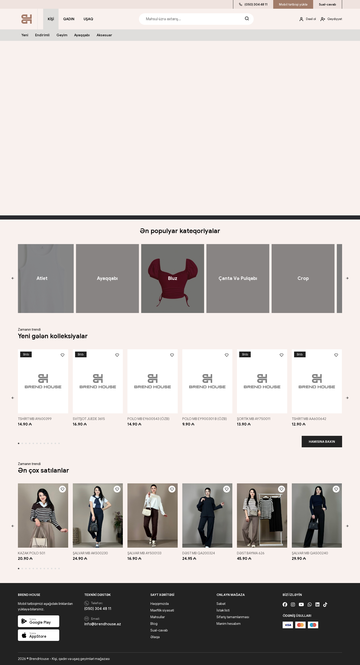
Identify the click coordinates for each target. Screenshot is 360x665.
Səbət (221, 604)
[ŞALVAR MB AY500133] (152, 515)
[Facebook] (285, 605)
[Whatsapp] (310, 605)
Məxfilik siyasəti (162, 610)
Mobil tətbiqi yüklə (293, 4)
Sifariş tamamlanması (233, 617)
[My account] (306, 19)
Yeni (24, 35)
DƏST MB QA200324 (198, 553)
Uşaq (88, 19)
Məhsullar (157, 617)
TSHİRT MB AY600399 (35, 419)
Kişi (51, 19)
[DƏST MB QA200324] (207, 515)
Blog (154, 624)
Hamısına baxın (322, 442)
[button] (12, 278)
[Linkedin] (317, 605)
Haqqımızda (159, 604)
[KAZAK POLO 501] (43, 515)
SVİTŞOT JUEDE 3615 (89, 419)
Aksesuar (104, 35)
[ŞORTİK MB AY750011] (262, 381)
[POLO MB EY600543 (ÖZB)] (152, 381)
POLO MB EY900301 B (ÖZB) (204, 419)
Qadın (68, 19)
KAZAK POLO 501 (31, 553)
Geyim (61, 35)
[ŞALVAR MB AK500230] (98, 515)
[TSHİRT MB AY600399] (43, 381)
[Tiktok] (325, 605)
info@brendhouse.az (102, 624)
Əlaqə (155, 637)
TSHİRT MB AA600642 (309, 419)
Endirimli (42, 35)
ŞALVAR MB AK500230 (90, 553)
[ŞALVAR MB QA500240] (317, 515)
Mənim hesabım (229, 624)
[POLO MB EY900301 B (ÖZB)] (207, 381)
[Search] (246, 19)
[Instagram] (293, 605)
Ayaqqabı (82, 35)
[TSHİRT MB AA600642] (317, 381)
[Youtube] (301, 605)
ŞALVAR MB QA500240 (310, 553)
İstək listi (223, 610)
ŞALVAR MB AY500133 (144, 553)
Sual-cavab (327, 4)
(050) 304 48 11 (253, 4)
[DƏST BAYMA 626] (262, 515)
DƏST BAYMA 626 (250, 553)
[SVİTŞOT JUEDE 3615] (98, 381)
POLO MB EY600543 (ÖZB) (148, 419)
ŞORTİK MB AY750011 (253, 419)
